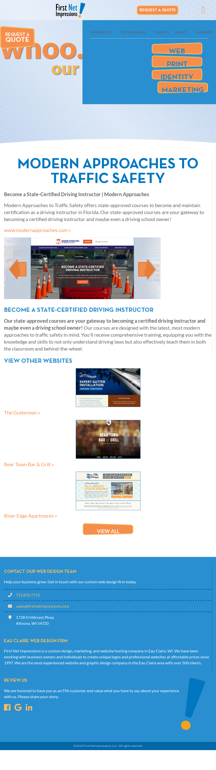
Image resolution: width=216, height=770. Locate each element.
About (181, 32)
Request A (17, 38)
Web (177, 49)
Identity (177, 75)
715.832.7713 (28, 594)
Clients (162, 32)
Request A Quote (158, 10)
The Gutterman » (22, 412)
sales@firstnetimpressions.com (42, 606)
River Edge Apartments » (30, 516)
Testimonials (133, 32)
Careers (204, 32)
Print (177, 62)
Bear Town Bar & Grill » (29, 464)
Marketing (183, 88)
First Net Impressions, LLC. (100, 746)
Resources (100, 32)
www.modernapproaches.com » (37, 230)
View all (108, 531)
